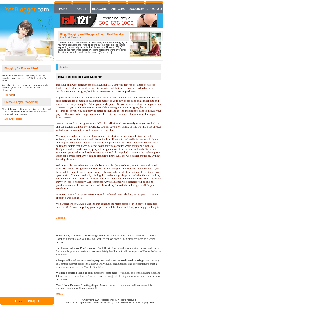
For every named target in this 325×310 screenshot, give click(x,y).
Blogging (60, 218)
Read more (105, 52)
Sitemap (30, 301)
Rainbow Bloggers (12, 119)
